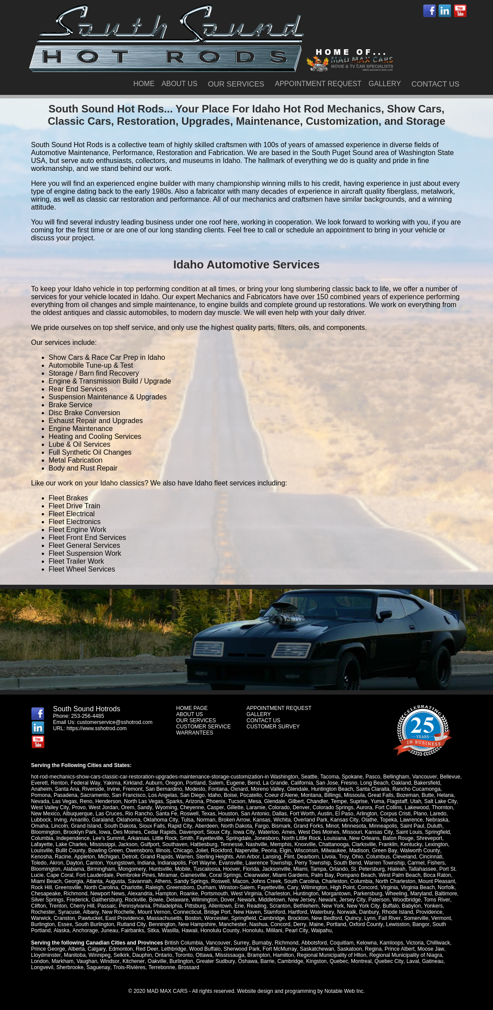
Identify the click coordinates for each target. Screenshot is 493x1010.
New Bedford (326, 918)
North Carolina (77, 887)
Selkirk (121, 955)
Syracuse (69, 912)
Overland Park (309, 820)
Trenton (58, 906)
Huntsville (127, 869)
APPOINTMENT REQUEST (318, 83)
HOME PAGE (192, 708)
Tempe (338, 801)
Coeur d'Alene (281, 795)
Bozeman (407, 795)
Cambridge (272, 918)
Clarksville (363, 844)
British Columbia (183, 943)
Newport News (107, 894)
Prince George (48, 949)
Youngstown (101, 863)
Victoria (413, 943)
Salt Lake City (440, 801)
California (301, 783)
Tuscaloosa (174, 869)
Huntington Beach (332, 789)
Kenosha (41, 857)
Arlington (365, 814)
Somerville (415, 918)
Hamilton (283, 955)
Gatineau (431, 961)
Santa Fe (166, 814)
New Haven (246, 912)
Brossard (188, 967)
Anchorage (84, 930)
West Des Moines (317, 832)
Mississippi (102, 844)
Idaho (214, 795)
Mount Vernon (152, 912)
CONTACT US (436, 84)
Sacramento (94, 795)
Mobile (149, 869)
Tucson (236, 801)
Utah (414, 801)
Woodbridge (405, 900)
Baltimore (446, 894)
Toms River (436, 900)
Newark (246, 900)
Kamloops (390, 943)
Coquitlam (340, 943)
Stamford (273, 912)
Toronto (183, 955)
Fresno (348, 783)
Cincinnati (429, 857)
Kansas (261, 820)
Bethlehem (305, 906)
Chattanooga (333, 844)
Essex (65, 924)
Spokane (352, 777)
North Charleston (361, 881)
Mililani (273, 930)
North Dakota (236, 826)
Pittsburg (195, 906)
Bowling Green (105, 850)
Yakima (111, 783)
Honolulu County (219, 930)
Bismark (280, 826)
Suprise (358, 801)
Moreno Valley (267, 789)
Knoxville (304, 844)
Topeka (386, 820)
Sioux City (218, 832)
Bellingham (396, 777)
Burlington (43, 924)
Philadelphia (167, 906)
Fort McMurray (279, 949)
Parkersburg (367, 894)
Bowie (156, 900)
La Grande (274, 783)
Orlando (305, 869)
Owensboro (138, 850)
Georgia (40, 881)
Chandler (316, 801)
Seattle (309, 777)
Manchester (232, 924)
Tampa (285, 869)
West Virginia (245, 894)
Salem (215, 783)
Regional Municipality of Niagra (405, 955)
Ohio (356, 857)
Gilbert (295, 801)
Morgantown (336, 894)
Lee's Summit (108, 838)
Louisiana (334, 838)
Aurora (362, 807)
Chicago (182, 850)
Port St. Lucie (422, 869)
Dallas (279, 814)
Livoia (328, 857)
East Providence (124, 918)
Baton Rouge (397, 838)
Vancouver (424, 777)
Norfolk (421, 887)
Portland (195, 783)
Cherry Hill (82, 906)
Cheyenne (191, 807)
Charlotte (108, 887)
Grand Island (86, 826)
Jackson (128, 844)
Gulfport (149, 844)
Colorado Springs (331, 807)
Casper (214, 807)
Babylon (410, 906)
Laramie (254, 807)
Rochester (43, 912)
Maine (315, 924)
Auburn (153, 783)
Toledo (451, 857)
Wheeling (396, 894)
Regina (372, 949)
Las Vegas (64, 801)
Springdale (238, 838)
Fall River (389, 918)
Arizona (194, 801)
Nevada (40, 801)
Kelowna (365, 943)
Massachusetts (164, 918)
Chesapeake (46, 894)
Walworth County (419, 850)
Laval (411, 961)
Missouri (351, 832)
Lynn (369, 918)
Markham (62, 961)
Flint (288, 857)
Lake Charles (71, 844)
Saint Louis (407, 832)
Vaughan (87, 961)
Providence (427, 912)
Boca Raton (406, 875)
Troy (343, 857)
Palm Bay (292, 875)
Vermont (440, 918)
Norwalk (345, 912)
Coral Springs (195, 875)
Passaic (106, 906)
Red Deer (146, 949)
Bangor (419, 924)
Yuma (376, 801)
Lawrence (409, 820)
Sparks (174, 801)
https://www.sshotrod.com (96, 728)
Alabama (41, 869)
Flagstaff (396, 801)
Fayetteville (209, 838)
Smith (186, 838)
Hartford (296, 912)
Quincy (353, 918)
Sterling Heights (214, 857)
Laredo (437, 814)
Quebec (338, 961)
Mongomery (99, 869)
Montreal (360, 961)
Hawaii (189, 930)
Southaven (174, 844)
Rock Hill (434, 881)
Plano (419, 814)
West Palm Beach (369, 875)
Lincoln (59, 826)
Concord (343, 887)
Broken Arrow (233, 820)
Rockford (221, 850)
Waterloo (267, 832)
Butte (428, 795)
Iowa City (243, 832)
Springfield (436, 832)
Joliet (201, 850)
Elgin (285, 850)
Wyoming (165, 807)
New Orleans (364, 838)
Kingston (315, 961)
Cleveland (403, 857)
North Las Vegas (143, 801)
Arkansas (138, 838)
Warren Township (366, 863)
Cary (268, 887)
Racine (63, 857)
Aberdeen (205, 826)
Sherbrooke (70, 967)
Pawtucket (90, 918)
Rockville (135, 900)
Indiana (127, 863)
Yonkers (432, 906)
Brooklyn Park (79, 832)
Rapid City (179, 826)
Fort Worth (301, 814)
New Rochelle (117, 912)
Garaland (102, 820)
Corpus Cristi (394, 814)
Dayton (56, 863)
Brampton (258, 955)
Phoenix (215, 801)
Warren (184, 857)
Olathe (368, 820)
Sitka (152, 930)
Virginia (365, 887)
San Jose (326, 783)
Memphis (281, 844)
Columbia (42, 838)
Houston (227, 814)
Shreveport (429, 838)
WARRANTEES (194, 733)
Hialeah (363, 869)
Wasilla (169, 930)
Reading (256, 906)
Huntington (305, 894)
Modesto (195, 789)
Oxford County (364, 924)
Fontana (217, 789)
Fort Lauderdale (65, 875)
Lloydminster (46, 955)
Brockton (298, 918)
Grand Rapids (156, 857)
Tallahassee (389, 869)
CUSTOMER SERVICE (203, 727)
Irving (60, 820)
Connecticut (186, 912)
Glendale (297, 789)
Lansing (271, 857)
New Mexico (45, 814)
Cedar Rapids (160, 832)
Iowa (104, 832)
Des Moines (127, 832)
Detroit (129, 857)
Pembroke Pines (106, 875)
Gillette (234, 807)
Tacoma (329, 777)
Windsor (109, 961)
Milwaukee (333, 850)
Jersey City (351, 900)
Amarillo (78, 820)
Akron (38, 863)
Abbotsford (312, 943)
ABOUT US (179, 83)
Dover (227, 900)
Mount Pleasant (402, 881)
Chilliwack (437, 943)
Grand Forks (307, 826)
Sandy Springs (156, 881)
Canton (75, 863)
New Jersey (301, 900)
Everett (39, 783)
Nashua (257, 924)
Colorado (278, 807)
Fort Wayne (183, 863)
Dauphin (142, 955)
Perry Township (294, 863)
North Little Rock (301, 838)
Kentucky (410, 844)
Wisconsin (306, 850)
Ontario (163, 955)
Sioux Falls (152, 826)
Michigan (108, 857)
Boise (230, 795)
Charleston (300, 881)
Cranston (64, 918)
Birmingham (69, 869)
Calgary (96, 949)
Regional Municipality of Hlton (331, 955)
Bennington (161, 924)
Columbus (376, 857)
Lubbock (41, 820)
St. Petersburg (334, 869)
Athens (128, 881)
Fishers (417, 863)
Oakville (156, 961)
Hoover (198, 869)
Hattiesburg (203, 844)
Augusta (81, 881)
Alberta (76, 949)
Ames (287, 832)
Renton (59, 783)
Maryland (420, 894)
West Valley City (50, 807)
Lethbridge (172, 949)
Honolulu (251, 930)
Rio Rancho (139, 814)
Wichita (280, 820)
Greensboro (156, 887)
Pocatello (251, 795)
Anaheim (41, 789)
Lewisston (396, 924)
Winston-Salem (212, 887)
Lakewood (415, 807)
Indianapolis (153, 863)
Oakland (400, 783)
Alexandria (139, 894)
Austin (324, 814)
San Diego (192, 795)
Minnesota (353, 826)
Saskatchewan (316, 949)
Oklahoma (128, 820)
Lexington (435, 844)
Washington (284, 777)
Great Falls (381, 795)
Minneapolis (382, 826)
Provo (78, 807)
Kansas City (343, 820)
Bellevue (449, 777)
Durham (182, 887)
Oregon (173, 783)
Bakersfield (426, 783)
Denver (300, 807)
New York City (363, 906)
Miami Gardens (260, 875)
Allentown (219, 906)
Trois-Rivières (129, 967)
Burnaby (261, 943)
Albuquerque (77, 814)
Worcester (216, 918)
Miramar (137, 875)
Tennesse (231, 844)
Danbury (367, 912)
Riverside (93, 789)
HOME (143, 83)
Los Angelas (162, 795)
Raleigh (131, 887)
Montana (311, 795)
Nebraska (435, 820)
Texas (208, 814)
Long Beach (373, 783)
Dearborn (307, 857)
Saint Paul (411, 826)
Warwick (41, 918)
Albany (90, 912)
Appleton (84, 857)
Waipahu (320, 930)
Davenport (191, 832)
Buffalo (390, 906)
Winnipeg (99, 955)
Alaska (61, 930)
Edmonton (120, 949)
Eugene (235, 783)
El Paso (344, 814)
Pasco (372, 777)
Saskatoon (348, 949)
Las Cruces (108, 814)
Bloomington (46, 832)
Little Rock (164, 838)
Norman (205, 820)
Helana (445, 795)
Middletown (271, 900)
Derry (298, 924)
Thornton (440, 807)
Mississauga (229, 955)
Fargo (261, 826)
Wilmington (290, 887)
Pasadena (65, 795)
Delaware (177, 900)
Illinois (162, 850)
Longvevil (42, 967)
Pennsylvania (134, 906)
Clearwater (226, 875)
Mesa (254, 801)
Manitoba (74, 955)
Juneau (108, 930)
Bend (253, 783)
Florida (218, 869)
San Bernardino (164, 789)
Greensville (44, 887)
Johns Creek (232, 881)
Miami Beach (439, 875)
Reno (86, 801)
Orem (127, 807)
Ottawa (203, 955)
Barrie (266, 961)
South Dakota (120, 826)
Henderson (108, 801)
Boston (193, 918)
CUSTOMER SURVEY (273, 727)
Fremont (132, 789)
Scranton (279, 906)
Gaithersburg (106, 900)
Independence (73, 838)
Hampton (166, 894)
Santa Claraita (372, 789)
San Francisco (129, 795)
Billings (332, 795)
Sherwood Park (241, 949)
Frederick (77, 900)
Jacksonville (243, 869)
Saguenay (98, 967)
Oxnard (239, 789)
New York (332, 906)
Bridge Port (216, 912)
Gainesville (163, 875)
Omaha (39, 826)
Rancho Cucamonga (416, 789)
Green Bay (384, 850)
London (40, 961)
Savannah (105, 881)
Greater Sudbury (215, 961)
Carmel (397, 863)
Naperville (246, 850)
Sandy (144, 807)
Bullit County (70, 850)
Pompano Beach (325, 875)
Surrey (240, 943)
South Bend (329, 863)
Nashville (256, 844)
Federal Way (85, 783)
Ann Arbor (247, 857)
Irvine (113, 789)
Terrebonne (161, 967)
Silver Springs (47, 900)
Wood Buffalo (204, 949)
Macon (206, 881)
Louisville (42, 850)
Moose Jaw (429, 949)
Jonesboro (266, 838)
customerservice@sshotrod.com (115, 722)
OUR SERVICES (236, 84)
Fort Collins (386, 807)
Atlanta (60, 881)
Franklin (388, 844)
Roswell (189, 814)
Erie (238, 906)
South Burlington (94, 924)
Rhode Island (396, 912)
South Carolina (267, 881)
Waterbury (321, 912)
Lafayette (42, 844)
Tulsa (186, 820)
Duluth (434, 826)
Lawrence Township (250, 863)
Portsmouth (214, 894)
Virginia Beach (394, 887)
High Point (318, 887)
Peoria (268, 850)
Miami (267, 869)
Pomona (41, 795)
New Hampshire (196, 924)
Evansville (212, 863)
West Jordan (103, 807)
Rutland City (131, 924)
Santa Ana (67, 789)
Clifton (38, 906)
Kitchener (133, 961)
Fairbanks (132, 930)
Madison (359, 850)
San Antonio (255, 814)
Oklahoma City (160, 820)
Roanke (188, 894)
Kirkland (132, 783)
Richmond (76, 894)
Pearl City (295, 930)
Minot (331, 826)
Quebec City (387, 961)
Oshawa (246, 961)
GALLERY (385, 83)
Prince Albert (398, 949)
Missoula (354, 795)
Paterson (377, 900)
